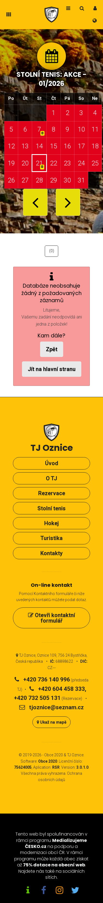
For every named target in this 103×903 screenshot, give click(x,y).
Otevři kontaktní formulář (51, 618)
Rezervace (51, 493)
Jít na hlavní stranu (52, 369)
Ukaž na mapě (51, 722)
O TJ (51, 478)
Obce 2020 (53, 755)
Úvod (51, 463)
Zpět (51, 349)
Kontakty (51, 553)
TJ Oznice (75, 755)
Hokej (51, 523)
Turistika (51, 538)
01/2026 (51, 83)
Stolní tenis (51, 508)
